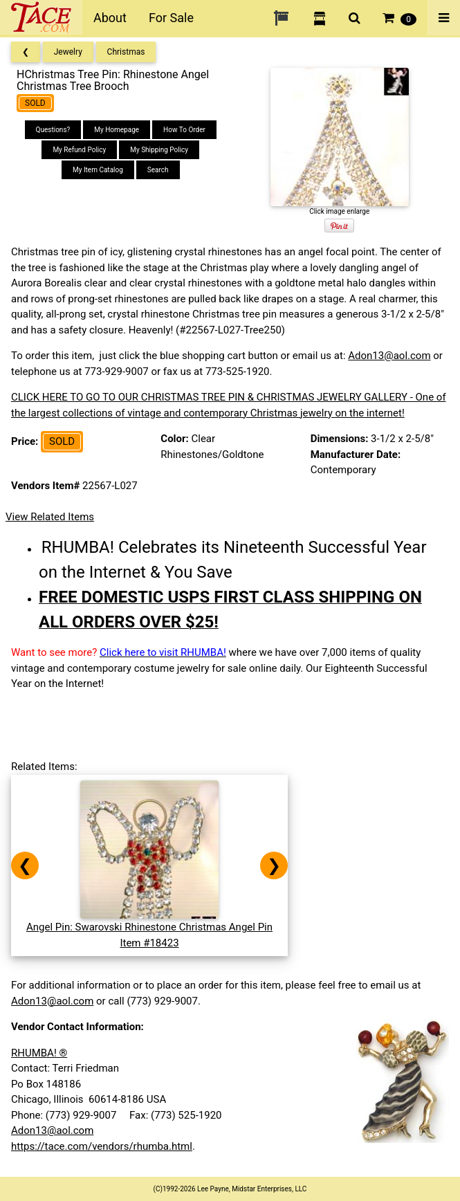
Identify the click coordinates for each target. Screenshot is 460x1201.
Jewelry (68, 52)
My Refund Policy (79, 150)
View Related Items (50, 517)
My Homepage (116, 130)
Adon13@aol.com (389, 355)
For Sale (171, 17)
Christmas (126, 52)
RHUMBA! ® (39, 1053)
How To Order (184, 130)
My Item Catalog (98, 170)
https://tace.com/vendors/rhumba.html (101, 1146)
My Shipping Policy (159, 150)
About (110, 17)
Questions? (53, 130)
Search (158, 170)
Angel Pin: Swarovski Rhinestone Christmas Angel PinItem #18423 (149, 927)
